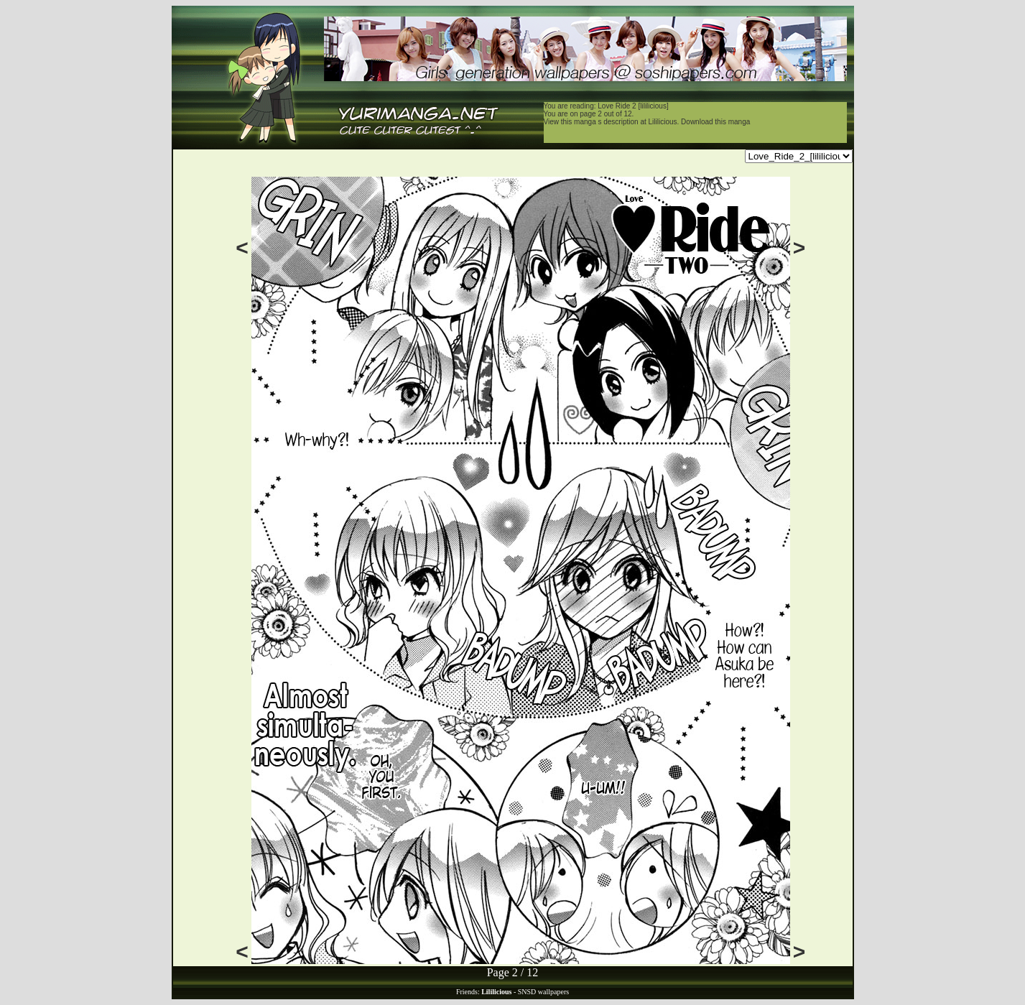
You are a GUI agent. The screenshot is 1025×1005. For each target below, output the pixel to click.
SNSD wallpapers (543, 992)
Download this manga (715, 122)
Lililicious (663, 122)
